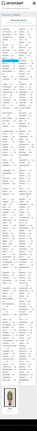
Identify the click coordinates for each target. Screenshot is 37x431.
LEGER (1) (24, 215)
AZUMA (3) (24, 42)
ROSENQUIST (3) (26, 309)
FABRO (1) (24, 142)
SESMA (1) (25, 325)
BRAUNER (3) (8, 68)
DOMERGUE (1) (26, 127)
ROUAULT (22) (9, 314)
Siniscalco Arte (6, 15)
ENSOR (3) (7, 139)
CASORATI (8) (25, 84)
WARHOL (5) (24, 367)
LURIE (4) (6, 223)
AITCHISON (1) (9, 32)
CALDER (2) (25, 76)
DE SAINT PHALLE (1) (26, 109)
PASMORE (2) (8, 272)
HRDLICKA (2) (25, 191)
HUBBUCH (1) (8, 194)
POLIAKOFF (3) (8, 288)
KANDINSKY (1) (26, 204)
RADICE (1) (7, 293)
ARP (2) (23, 40)
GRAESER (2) (25, 170)
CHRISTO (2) (25, 97)
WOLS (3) (5, 372)
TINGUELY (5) (8, 343)
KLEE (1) (6, 207)
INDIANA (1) (25, 199)
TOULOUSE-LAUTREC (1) (9, 347)
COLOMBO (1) (25, 100)
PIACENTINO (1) (9, 280)
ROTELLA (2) (25, 312)
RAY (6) (22, 298)
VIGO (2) (23, 361)
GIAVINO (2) (8, 162)
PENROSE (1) (25, 272)
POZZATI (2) (9, 291)
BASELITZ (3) (25, 47)
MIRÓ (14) (7, 244)
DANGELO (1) (25, 105)
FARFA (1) (5, 144)
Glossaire (31, 425)
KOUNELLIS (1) (9, 209)
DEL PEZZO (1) (25, 113)
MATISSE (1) (24, 236)
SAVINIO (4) (8, 322)
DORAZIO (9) (25, 131)
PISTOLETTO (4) (23, 284)
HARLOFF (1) (24, 181)
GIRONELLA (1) (9, 165)
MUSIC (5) (7, 251)
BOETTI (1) (8, 63)
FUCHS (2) (7, 160)
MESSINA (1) (26, 241)
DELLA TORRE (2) (9, 118)
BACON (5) (8, 45)
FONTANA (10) (25, 152)
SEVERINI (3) (7, 327)
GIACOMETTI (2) (26, 160)
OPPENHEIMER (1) (9, 262)
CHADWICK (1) (8, 89)
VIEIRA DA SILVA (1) (9, 360)
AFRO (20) (5, 29)
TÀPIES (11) (24, 338)
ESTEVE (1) (8, 142)
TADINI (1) (24, 335)
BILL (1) (22, 58)
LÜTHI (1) (23, 223)
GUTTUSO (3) (8, 178)
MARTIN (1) (7, 233)
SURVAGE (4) (25, 333)
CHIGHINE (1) (25, 95)
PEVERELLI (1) (8, 278)
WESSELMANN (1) (9, 369)
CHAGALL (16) (25, 89)
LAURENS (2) (8, 212)
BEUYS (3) (7, 58)
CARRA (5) (7, 84)
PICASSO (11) (25, 280)
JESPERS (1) (7, 202)
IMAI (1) (8, 199)
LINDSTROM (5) (9, 220)
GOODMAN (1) (8, 170)
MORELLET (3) (9, 246)
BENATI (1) (24, 55)
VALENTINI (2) (25, 351)
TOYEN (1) (22, 346)
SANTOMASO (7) (26, 316)
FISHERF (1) (24, 149)
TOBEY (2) (24, 343)
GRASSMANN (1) (9, 174)
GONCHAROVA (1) (26, 166)
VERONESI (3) (25, 356)
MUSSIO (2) (25, 251)
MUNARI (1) (24, 246)
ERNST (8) (23, 139)
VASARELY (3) (8, 354)
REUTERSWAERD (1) (9, 305)
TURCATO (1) (25, 348)
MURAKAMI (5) (26, 249)
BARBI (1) (7, 47)
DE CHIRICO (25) (9, 108)
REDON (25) (24, 301)
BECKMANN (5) (25, 53)
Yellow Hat (10, 410)
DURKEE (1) (8, 136)
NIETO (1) (24, 257)
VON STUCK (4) (9, 367)
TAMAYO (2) (8, 338)
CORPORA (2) (25, 102)
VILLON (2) (8, 364)
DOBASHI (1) (24, 123)
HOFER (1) (6, 191)
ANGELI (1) (24, 34)
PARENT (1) (9, 267)
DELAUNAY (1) (25, 115)
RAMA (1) (7, 296)
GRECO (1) (24, 173)
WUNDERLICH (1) (26, 374)
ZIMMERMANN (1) (26, 381)
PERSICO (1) (24, 275)
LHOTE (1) (7, 217)
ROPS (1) (8, 310)
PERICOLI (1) (8, 275)
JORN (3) (6, 204)
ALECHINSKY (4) (9, 34)
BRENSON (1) (26, 68)
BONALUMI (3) (26, 63)
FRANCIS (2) (7, 155)
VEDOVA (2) (24, 354)
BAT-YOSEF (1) (9, 50)
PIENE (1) (6, 283)
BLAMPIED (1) (26, 61)
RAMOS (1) (23, 296)
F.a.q (35, 425)
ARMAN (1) (9, 41)
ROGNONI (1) (25, 306)
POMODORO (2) (25, 288)
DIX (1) (5, 123)
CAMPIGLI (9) (9, 79)
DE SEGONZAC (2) (9, 114)
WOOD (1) (24, 372)
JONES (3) (23, 202)
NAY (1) (8, 254)
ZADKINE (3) (6, 377)
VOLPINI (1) (25, 364)
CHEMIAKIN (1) (26, 92)
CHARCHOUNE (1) (9, 92)
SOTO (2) (9, 330)
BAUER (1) (24, 50)
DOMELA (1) (8, 126)
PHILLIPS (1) (24, 278)
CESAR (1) (25, 87)
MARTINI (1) (25, 233)
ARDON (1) (25, 37)
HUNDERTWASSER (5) (25, 195)
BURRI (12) (24, 71)
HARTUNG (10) (8, 183)
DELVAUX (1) (24, 118)
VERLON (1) (7, 356)
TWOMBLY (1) (7, 351)
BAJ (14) (23, 45)
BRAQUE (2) (25, 66)
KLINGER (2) (24, 207)
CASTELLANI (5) (9, 87)
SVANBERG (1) (10, 335)
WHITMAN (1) (25, 369)
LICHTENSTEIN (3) (26, 217)
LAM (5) (24, 209)
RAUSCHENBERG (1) (9, 300)
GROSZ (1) (24, 176)
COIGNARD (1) (9, 100)
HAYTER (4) (26, 185)
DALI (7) (7, 105)
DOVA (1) (7, 134)
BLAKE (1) (7, 61)
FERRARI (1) (7, 147)
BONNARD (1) (8, 66)
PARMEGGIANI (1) (26, 269)
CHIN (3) (6, 97)
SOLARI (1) (26, 327)
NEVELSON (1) (25, 254)
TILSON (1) (23, 340)
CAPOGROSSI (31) (26, 80)
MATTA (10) (8, 238)
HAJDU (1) (24, 178)
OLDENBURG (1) (26, 259)
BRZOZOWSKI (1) (9, 72)
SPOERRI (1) (8, 333)
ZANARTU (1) (25, 377)
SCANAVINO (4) (26, 322)
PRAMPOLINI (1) (26, 291)
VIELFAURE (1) (26, 359)
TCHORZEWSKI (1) (10, 340)
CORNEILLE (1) (10, 102)
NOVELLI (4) (8, 259)
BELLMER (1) (7, 55)
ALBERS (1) (24, 32)
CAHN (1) (7, 76)
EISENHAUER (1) (25, 136)
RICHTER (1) (24, 304)
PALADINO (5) (26, 262)
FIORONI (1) (8, 149)
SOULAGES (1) (25, 330)
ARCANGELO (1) (7, 37)
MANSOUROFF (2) (26, 228)
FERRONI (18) (26, 147)
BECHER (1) (9, 53)
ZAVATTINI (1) (9, 380)
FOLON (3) (9, 152)
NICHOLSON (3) (8, 257)
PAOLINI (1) (7, 265)
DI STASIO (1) (9, 121)
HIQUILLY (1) (8, 189)
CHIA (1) (7, 95)
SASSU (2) (6, 319)
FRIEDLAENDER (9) (26, 156)
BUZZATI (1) (24, 74)
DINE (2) (22, 121)
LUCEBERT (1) (23, 220)
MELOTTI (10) (25, 238)
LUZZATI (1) (9, 225)
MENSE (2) (7, 241)
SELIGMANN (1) (8, 325)
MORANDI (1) (25, 244)
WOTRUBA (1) (8, 374)
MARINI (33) (25, 230)
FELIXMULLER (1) (26, 144)
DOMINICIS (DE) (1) (10, 131)
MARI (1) (6, 230)
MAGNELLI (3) (25, 225)
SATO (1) (23, 319)
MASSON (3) (8, 236)
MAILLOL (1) (8, 228)
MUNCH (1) (8, 249)
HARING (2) (7, 181)
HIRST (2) (24, 189)
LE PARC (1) (24, 212)
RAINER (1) (24, 293)
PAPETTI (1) (26, 265)
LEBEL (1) (9, 215)
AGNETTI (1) (26, 29)
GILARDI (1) (24, 162)
